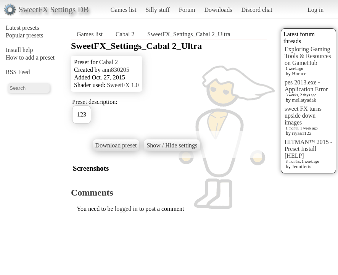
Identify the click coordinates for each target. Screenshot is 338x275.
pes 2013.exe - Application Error (306, 85)
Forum (187, 9)
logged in (126, 208)
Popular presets (24, 35)
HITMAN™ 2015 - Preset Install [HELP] (308, 149)
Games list (124, 9)
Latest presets (22, 27)
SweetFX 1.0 (123, 85)
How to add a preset (30, 57)
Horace (299, 73)
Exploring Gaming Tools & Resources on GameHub (308, 56)
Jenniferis (301, 166)
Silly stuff (158, 9)
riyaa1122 (302, 133)
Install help (19, 50)
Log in (315, 9)
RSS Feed (18, 72)
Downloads (218, 9)
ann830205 (115, 69)
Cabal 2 (125, 34)
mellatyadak (304, 100)
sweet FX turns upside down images (303, 115)
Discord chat (256, 9)
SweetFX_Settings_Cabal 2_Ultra (188, 34)
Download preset (116, 145)
